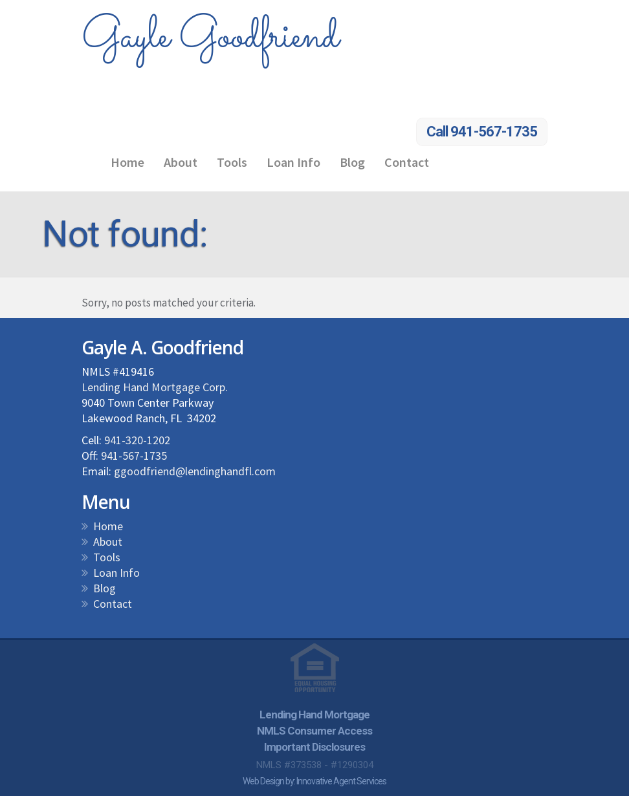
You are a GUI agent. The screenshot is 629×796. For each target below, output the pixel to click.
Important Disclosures (314, 746)
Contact (406, 162)
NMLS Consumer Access (314, 730)
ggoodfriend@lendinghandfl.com (195, 471)
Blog (352, 162)
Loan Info (293, 162)
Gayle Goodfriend (210, 37)
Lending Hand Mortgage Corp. (155, 387)
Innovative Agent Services (341, 781)
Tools (232, 162)
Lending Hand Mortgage (314, 714)
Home (127, 162)
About (180, 162)
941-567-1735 (134, 455)
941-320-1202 (137, 440)
